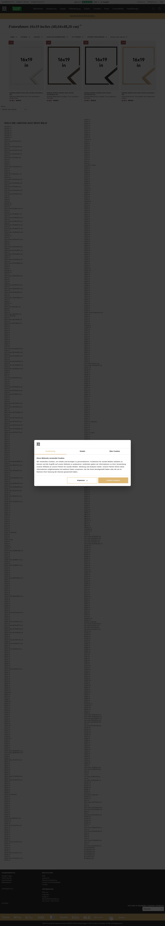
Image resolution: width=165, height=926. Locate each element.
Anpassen (82, 480)
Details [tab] (82, 451)
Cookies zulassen (113, 480)
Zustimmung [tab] (50, 451)
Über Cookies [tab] (114, 451)
